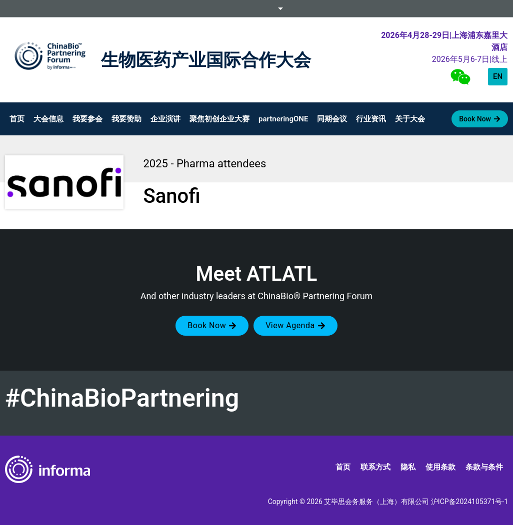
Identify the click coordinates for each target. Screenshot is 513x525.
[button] (212, 326)
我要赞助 (127, 118)
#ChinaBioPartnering (122, 398)
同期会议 (332, 118)
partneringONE (283, 118)
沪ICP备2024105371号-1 (469, 502)
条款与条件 (484, 467)
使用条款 (441, 467)
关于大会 (410, 118)
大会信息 (49, 118)
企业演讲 (165, 118)
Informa (257, 8)
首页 (17, 118)
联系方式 (375, 467)
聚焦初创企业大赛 (220, 118)
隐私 (408, 467)
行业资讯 (371, 118)
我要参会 (87, 118)
